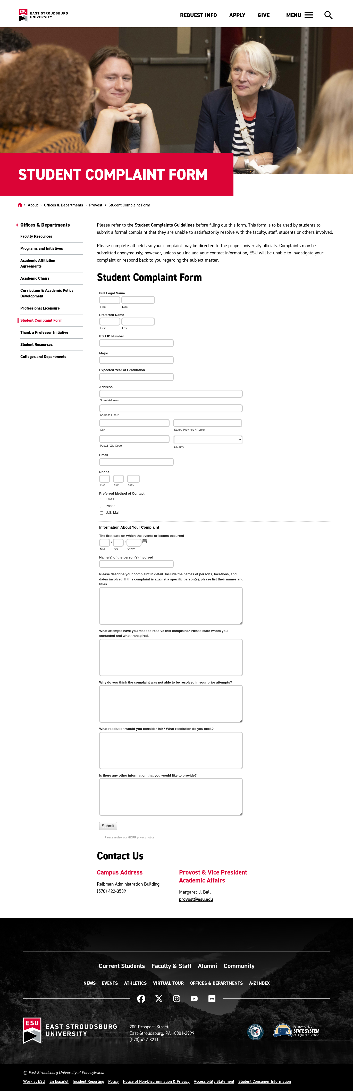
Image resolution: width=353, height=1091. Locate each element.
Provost (95, 204)
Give (264, 15)
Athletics (135, 983)
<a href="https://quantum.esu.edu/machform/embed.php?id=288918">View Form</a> (215, 569)
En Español (59, 1081)
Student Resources (36, 344)
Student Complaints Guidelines (165, 225)
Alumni (207, 966)
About (33, 204)
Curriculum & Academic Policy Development (46, 293)
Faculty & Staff (171, 966)
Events (110, 983)
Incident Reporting (88, 1081)
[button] (299, 15)
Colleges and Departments (43, 356)
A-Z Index (259, 983)
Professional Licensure (40, 308)
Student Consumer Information (264, 1081)
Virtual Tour (168, 983)
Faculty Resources (36, 236)
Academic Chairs (34, 278)
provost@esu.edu (196, 899)
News (89, 983)
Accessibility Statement (214, 1081)
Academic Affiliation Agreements (37, 263)
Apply (237, 15)
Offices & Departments (63, 204)
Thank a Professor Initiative (44, 332)
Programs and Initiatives (41, 248)
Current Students (122, 966)
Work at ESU (34, 1081)
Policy (113, 1081)
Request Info (198, 15)
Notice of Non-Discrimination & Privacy (156, 1081)
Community (239, 966)
